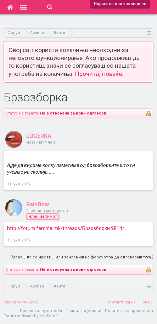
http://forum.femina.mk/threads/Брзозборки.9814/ (65, 228)
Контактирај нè (121, 302)
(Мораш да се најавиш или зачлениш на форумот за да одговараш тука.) (81, 257)
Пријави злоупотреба (41, 310)
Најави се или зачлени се (120, 3)
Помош (146, 302)
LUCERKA (38, 136)
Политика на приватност (129, 310)
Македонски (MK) (21, 302)
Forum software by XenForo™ (31, 316)
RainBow (37, 204)
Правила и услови (83, 310)
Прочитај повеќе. (99, 73)
